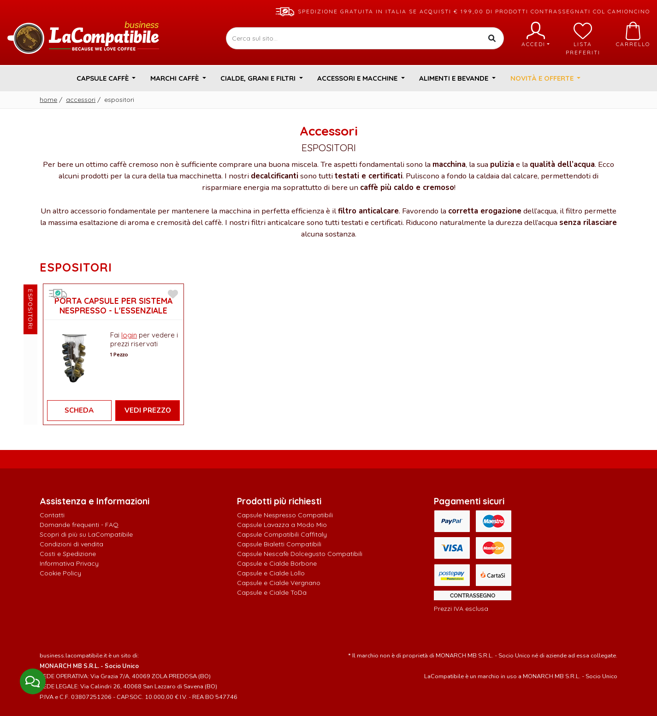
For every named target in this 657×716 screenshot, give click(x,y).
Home (48, 99)
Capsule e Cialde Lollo (271, 573)
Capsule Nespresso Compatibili (285, 515)
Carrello (633, 34)
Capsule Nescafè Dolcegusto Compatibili (299, 554)
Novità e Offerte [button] (542, 78)
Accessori (80, 99)
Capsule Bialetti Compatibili (279, 544)
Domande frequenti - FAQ (79, 525)
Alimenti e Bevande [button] (454, 78)
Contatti (52, 515)
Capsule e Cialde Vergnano (278, 583)
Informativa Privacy (69, 563)
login (129, 335)
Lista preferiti (583, 39)
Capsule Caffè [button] (103, 78)
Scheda (79, 410)
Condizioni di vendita (71, 544)
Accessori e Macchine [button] (358, 78)
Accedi (535, 34)
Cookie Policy (60, 573)
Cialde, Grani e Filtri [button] (258, 78)
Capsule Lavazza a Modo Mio (282, 525)
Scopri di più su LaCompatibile (86, 534)
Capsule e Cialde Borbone (277, 563)
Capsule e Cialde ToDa (272, 592)
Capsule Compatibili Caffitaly (282, 534)
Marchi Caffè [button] (175, 78)
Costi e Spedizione (68, 554)
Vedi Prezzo (147, 410)
